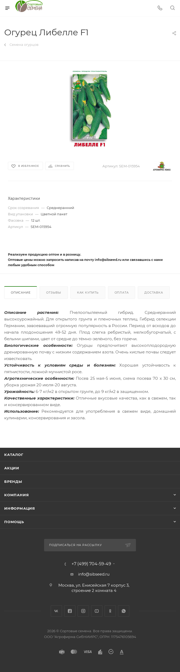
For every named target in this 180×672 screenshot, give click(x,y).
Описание (20, 292)
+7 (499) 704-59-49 (91, 564)
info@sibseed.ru (94, 574)
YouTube (96, 611)
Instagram (83, 611)
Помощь (14, 522)
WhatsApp (123, 611)
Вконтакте (56, 611)
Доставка (153, 292)
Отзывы (53, 292)
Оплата (122, 292)
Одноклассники (110, 611)
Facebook (69, 611)
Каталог (13, 454)
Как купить (88, 292)
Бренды (13, 481)
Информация (19, 508)
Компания (16, 495)
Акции (11, 468)
